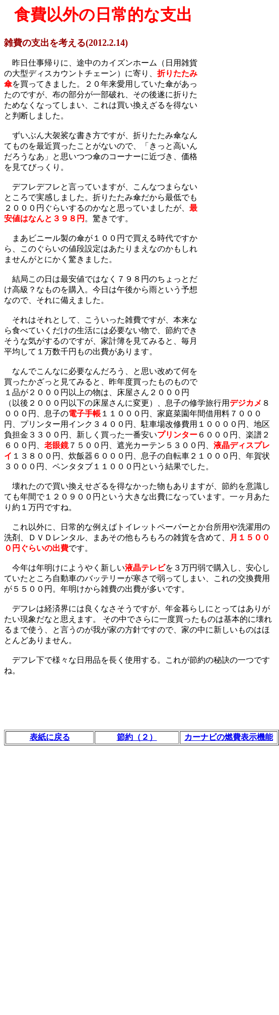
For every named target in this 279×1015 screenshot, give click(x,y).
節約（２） (137, 737)
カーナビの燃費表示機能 (228, 737)
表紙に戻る (50, 737)
